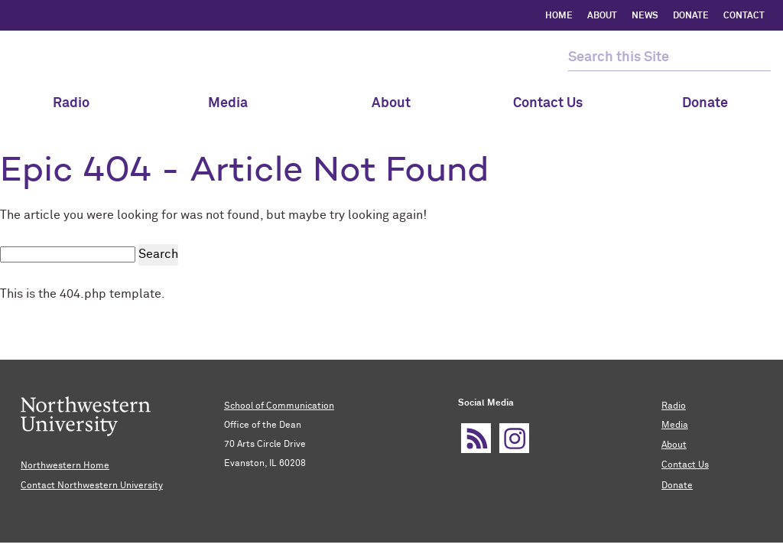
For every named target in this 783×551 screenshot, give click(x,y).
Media (235, 103)
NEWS (645, 16)
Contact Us (685, 463)
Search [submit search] (158, 254)
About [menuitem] (391, 103)
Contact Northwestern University (92, 484)
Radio (673, 405)
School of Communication (279, 405)
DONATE (691, 16)
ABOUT (602, 16)
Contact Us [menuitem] (548, 103)
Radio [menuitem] (78, 103)
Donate (677, 482)
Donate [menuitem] (705, 103)
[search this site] (656, 57)
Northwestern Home (65, 465)
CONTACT (744, 16)
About (674, 443)
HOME (559, 16)
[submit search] (757, 57)
